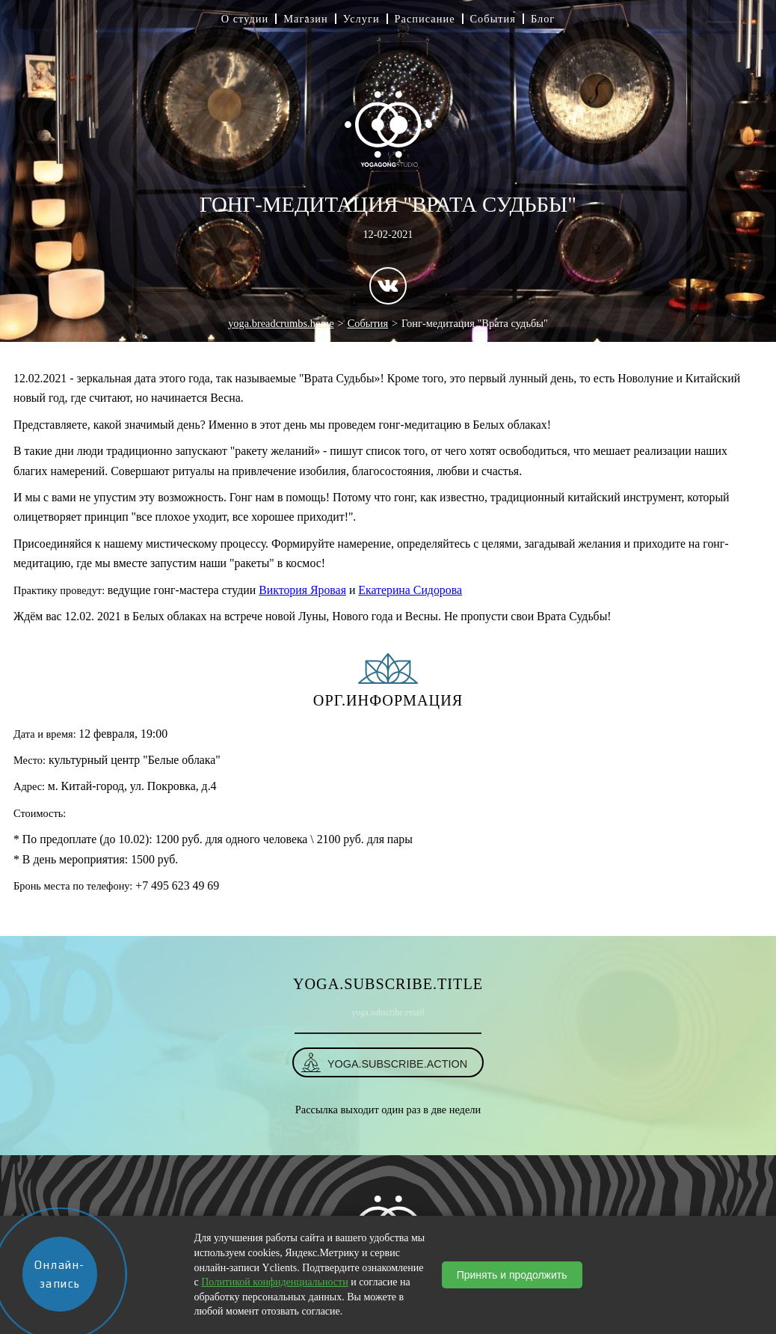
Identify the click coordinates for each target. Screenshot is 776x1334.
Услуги (361, 18)
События (493, 18)
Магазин (305, 18)
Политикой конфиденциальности (274, 1282)
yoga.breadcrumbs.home (280, 323)
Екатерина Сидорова (410, 590)
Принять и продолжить (512, 1275)
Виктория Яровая (302, 590)
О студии (245, 18)
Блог (543, 18)
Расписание (425, 18)
